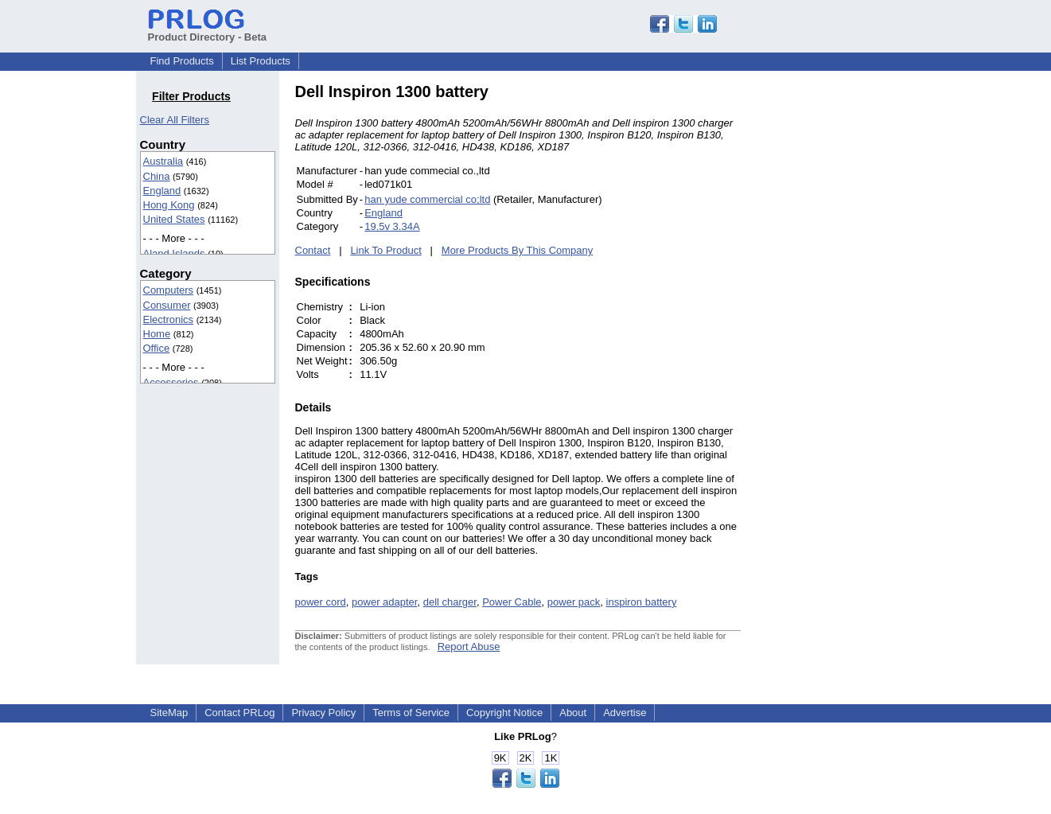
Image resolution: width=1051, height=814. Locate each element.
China (156, 176)
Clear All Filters (174, 120)
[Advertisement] (848, 321)
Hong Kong (169, 205)
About (572, 713)
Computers (168, 290)
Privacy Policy (323, 713)
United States (174, 219)
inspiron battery (641, 602)
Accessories (171, 382)
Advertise (624, 713)
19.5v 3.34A (391, 226)
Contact (313, 250)
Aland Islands (174, 253)
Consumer (167, 305)
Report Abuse (469, 646)
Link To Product (385, 250)
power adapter (384, 602)
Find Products (182, 61)
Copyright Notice (504, 713)
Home (157, 334)
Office (156, 348)
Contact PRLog (239, 713)
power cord (320, 602)
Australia (163, 161)
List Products (260, 61)
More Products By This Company (518, 250)
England (162, 191)
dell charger (450, 602)
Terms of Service (411, 713)
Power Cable (511, 602)
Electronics (168, 319)
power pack (573, 602)
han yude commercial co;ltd (427, 199)
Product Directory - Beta (207, 31)
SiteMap (169, 713)
